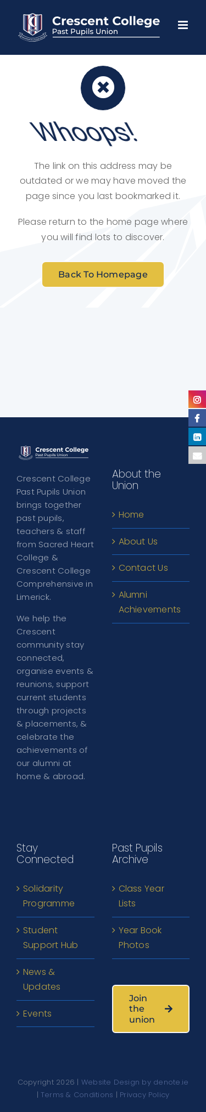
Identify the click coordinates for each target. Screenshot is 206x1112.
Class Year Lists (141, 896)
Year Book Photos (140, 938)
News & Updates (42, 980)
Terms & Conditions (77, 1095)
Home (131, 514)
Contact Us (143, 567)
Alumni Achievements (150, 602)
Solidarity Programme (49, 896)
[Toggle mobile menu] (184, 22)
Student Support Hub (51, 938)
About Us (138, 541)
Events (37, 1013)
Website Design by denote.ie (134, 1082)
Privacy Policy (144, 1095)
